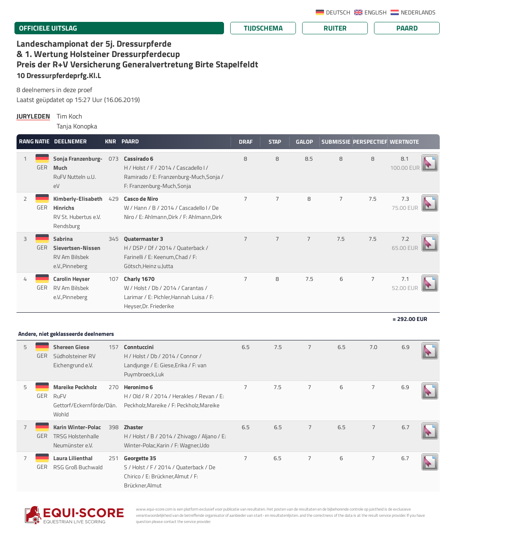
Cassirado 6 (139, 158)
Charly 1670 (140, 278)
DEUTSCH (338, 12)
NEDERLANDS (418, 12)
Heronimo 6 (139, 387)
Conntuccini (139, 347)
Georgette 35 (140, 458)
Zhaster (134, 427)
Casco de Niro (141, 198)
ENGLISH (375, 12)
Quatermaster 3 (144, 238)
